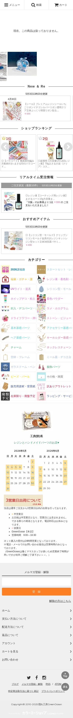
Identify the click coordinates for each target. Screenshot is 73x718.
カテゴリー (36, 259)
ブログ (15, 684)
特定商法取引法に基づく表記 (23, 691)
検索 (36, 5)
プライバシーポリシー (53, 691)
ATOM (58, 684)
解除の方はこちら (60, 600)
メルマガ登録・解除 (32, 684)
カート (61, 4)
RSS (48, 684)
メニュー (12, 5)
